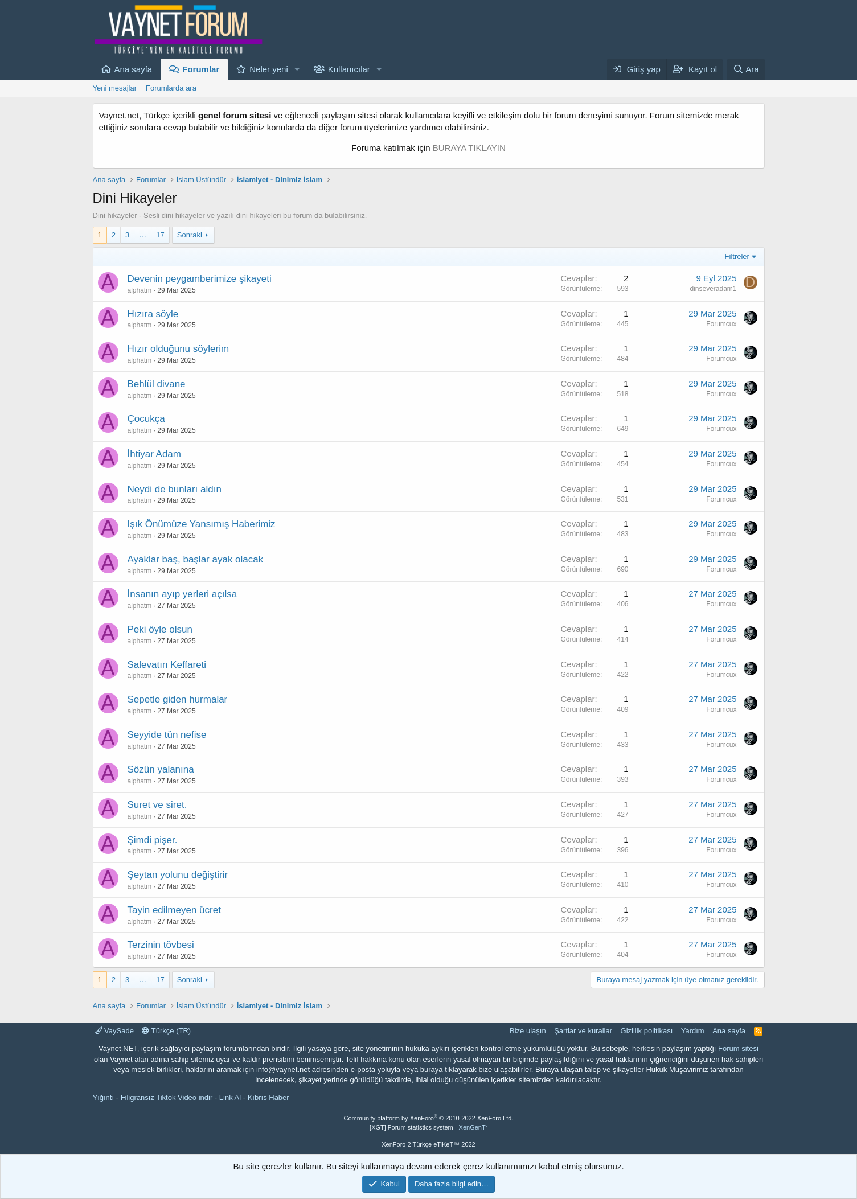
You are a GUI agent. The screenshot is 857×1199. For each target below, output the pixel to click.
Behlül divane (157, 384)
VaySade (114, 1030)
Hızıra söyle (153, 314)
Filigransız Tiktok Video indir (167, 1097)
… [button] (142, 235)
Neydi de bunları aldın (175, 489)
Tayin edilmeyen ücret (174, 910)
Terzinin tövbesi (161, 944)
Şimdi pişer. (153, 840)
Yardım (692, 1030)
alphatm (140, 290)
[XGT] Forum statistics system (428, 1127)
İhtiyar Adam (155, 454)
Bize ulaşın (528, 1030)
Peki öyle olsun (160, 629)
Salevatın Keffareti (167, 664)
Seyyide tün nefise (167, 734)
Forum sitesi (738, 1048)
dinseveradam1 (713, 289)
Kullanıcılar (349, 69)
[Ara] (746, 69)
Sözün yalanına (161, 769)
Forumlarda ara (171, 88)
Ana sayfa (133, 69)
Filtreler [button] (737, 256)
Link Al (230, 1097)
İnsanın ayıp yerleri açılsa (182, 594)
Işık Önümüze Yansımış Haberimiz (202, 524)
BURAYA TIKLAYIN (469, 148)
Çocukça (146, 418)
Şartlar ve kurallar (583, 1030)
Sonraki (189, 235)
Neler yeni (268, 69)
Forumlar (200, 69)
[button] (297, 69)
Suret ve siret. (157, 804)
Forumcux (721, 324)
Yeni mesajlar (115, 88)
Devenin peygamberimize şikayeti (200, 278)
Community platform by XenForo (429, 1118)
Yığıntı (103, 1097)
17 (160, 235)
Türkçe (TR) (166, 1030)
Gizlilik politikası (647, 1030)
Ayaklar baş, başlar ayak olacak (196, 559)
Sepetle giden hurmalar (178, 699)
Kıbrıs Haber (268, 1097)
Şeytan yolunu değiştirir (178, 874)
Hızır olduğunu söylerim (178, 348)
